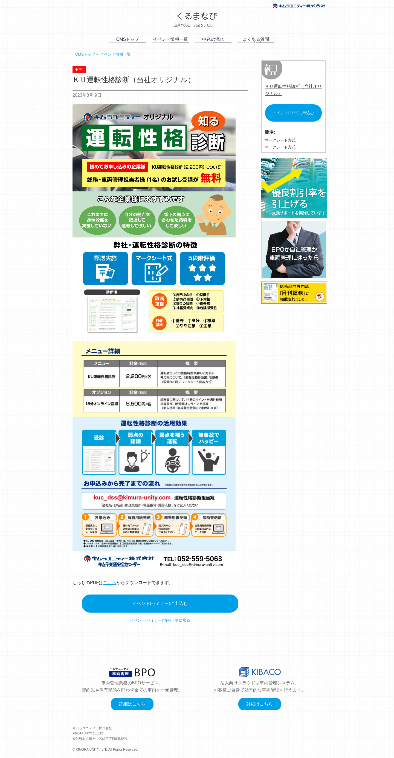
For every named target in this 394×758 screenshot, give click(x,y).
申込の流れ (213, 39)
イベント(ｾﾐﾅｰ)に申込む (293, 113)
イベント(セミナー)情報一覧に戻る (160, 620)
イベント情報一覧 (170, 39)
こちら (109, 582)
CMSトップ (127, 39)
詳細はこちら (132, 704)
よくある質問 (256, 39)
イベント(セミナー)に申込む (160, 603)
